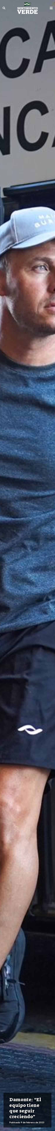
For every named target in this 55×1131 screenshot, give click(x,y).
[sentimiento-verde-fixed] (27, 8)
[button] (4, 8)
